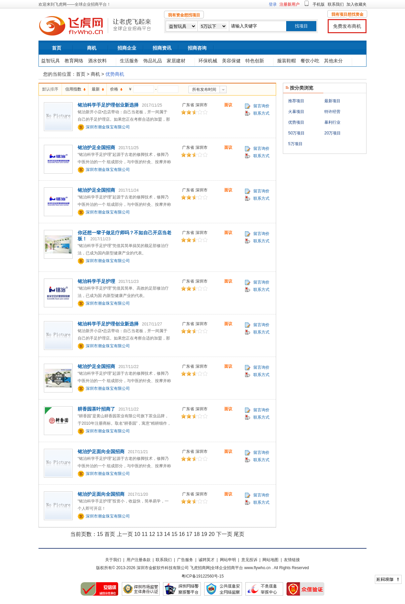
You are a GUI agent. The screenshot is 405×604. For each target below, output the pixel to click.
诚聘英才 (206, 559)
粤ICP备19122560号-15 (202, 576)
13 (160, 534)
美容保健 (231, 60)
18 (197, 534)
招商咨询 (197, 48)
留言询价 (261, 106)
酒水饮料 (97, 60)
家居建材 (176, 60)
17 (189, 534)
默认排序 (50, 89)
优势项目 (296, 122)
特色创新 (254, 60)
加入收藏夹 (356, 4)
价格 (114, 89)
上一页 (125, 534)
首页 (56, 48)
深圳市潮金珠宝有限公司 (108, 127)
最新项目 (332, 101)
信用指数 (73, 89)
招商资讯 (162, 48)
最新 (96, 89)
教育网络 (74, 60)
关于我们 (113, 559)
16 (182, 534)
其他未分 (333, 60)
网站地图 (270, 559)
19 (204, 534)
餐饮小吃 (310, 60)
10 (137, 534)
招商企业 (126, 48)
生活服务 (129, 60)
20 (212, 534)
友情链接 (292, 559)
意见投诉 (249, 559)
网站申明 (228, 559)
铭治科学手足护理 (96, 281)
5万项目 (295, 143)
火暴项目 (296, 111)
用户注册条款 (139, 559)
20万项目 (332, 133)
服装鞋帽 (286, 60)
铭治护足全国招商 (96, 147)
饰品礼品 (152, 60)
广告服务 (185, 559)
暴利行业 (332, 122)
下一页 (224, 534)
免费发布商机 (347, 26)
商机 (91, 48)
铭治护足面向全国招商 (101, 451)
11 (145, 534)
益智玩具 (50, 60)
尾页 (239, 534)
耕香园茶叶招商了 (96, 409)
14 (167, 534)
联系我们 (336, 4)
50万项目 (296, 133)
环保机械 (207, 60)
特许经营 (332, 111)
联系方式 (261, 113)
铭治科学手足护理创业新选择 (108, 105)
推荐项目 (296, 101)
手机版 (319, 4)
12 (152, 534)
